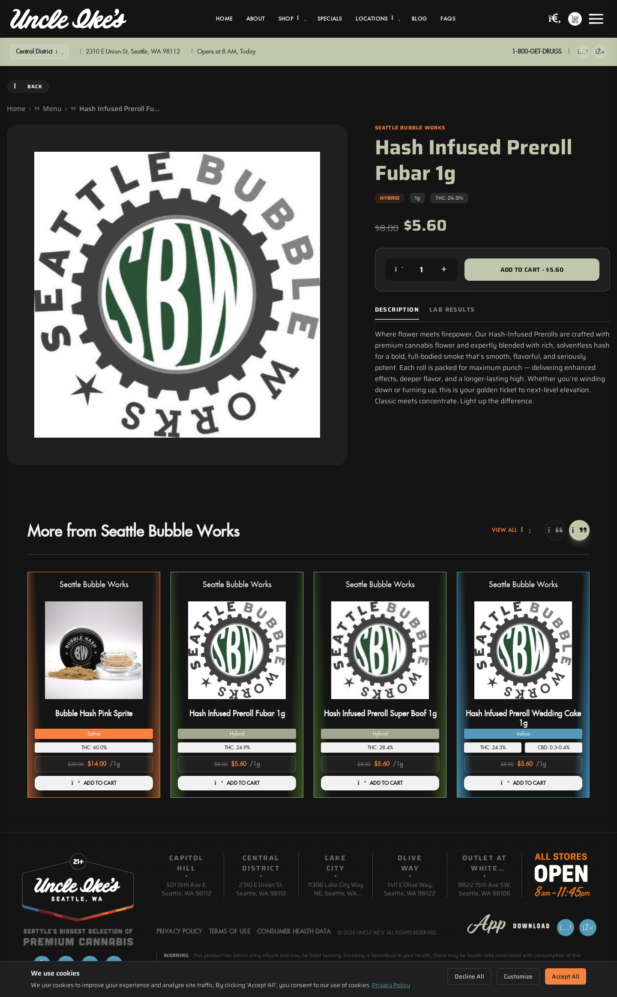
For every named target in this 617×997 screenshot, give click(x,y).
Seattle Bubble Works (94, 584)
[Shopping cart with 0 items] (575, 19)
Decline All (469, 976)
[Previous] (555, 530)
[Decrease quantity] (399, 269)
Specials (329, 19)
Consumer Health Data (294, 931)
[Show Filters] (39, 52)
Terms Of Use (229, 931)
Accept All (565, 976)
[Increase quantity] (444, 269)
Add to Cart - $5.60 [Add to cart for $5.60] (532, 269)
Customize (518, 976)
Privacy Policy (391, 985)
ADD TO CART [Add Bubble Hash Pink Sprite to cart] (94, 783)
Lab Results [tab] (452, 309)
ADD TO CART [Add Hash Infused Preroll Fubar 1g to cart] (237, 783)
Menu (52, 109)
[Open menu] (596, 18)
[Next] (579, 530)
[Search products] (555, 19)
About (255, 19)
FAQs (447, 19)
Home (224, 19)
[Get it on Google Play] (600, 52)
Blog (419, 19)
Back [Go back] (28, 86)
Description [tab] (397, 309)
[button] (93, 685)
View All (511, 530)
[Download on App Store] (583, 52)
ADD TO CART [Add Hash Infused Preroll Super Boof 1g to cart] (380, 783)
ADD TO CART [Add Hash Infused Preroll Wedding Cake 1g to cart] (523, 783)
